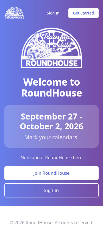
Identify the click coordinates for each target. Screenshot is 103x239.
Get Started (83, 13)
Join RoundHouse (52, 173)
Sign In (53, 13)
